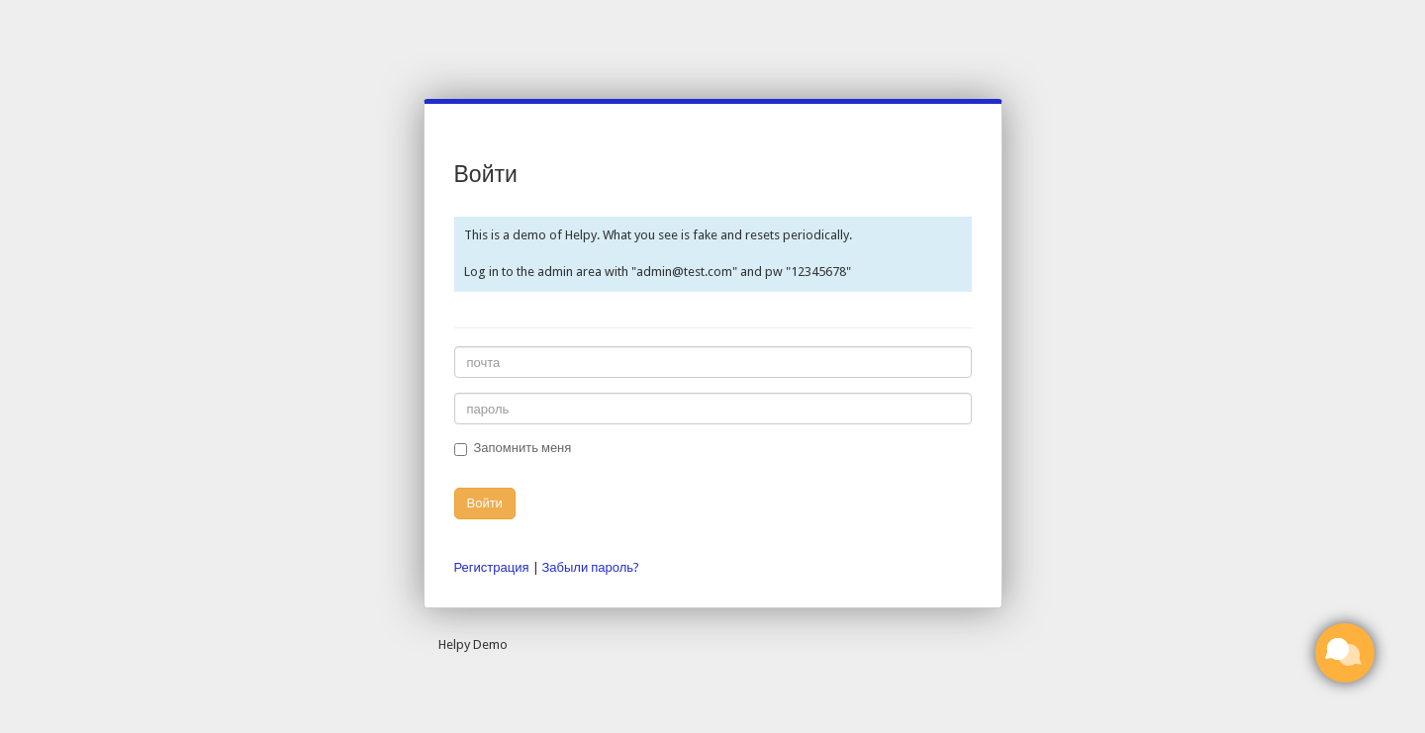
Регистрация (491, 567)
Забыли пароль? (591, 567)
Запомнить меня (513, 448)
